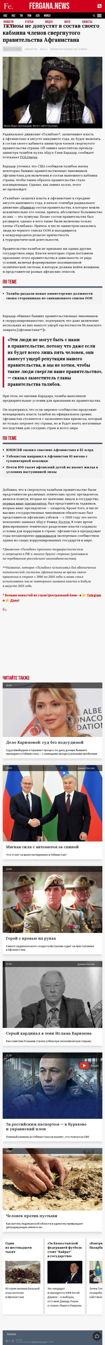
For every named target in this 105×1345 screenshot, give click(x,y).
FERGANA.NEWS (49, 6)
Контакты (11, 1333)
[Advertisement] (52, 649)
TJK (21, 16)
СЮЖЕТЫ (87, 22)
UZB (37, 16)
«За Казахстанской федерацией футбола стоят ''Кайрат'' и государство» (64, 1249)
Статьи (29, 22)
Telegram (94, 595)
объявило (27, 207)
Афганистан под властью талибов (68, 49)
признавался (45, 536)
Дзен (14, 600)
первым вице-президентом (24, 503)
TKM (29, 16)
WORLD (47, 16)
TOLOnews (28, 157)
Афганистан (31, 49)
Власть (43, 49)
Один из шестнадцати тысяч (18, 1247)
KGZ (13, 16)
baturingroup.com (39, 1342)
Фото (67, 22)
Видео (49, 22)
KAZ (5, 16)
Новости (9, 22)
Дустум (64, 522)
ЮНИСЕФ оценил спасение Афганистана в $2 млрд (49, 450)
